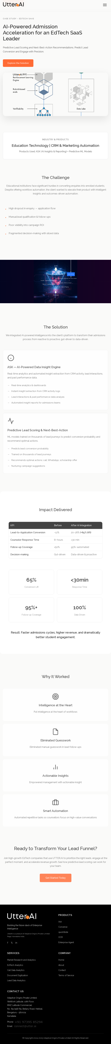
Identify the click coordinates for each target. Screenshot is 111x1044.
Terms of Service (66, 975)
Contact (62, 970)
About (61, 965)
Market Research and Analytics (21, 960)
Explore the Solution (18, 63)
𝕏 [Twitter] (12, 942)
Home (61, 960)
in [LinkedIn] (16, 942)
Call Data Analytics (15, 970)
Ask (60, 922)
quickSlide (63, 932)
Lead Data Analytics (16, 980)
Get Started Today (56, 879)
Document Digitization (17, 975)
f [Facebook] (7, 942)
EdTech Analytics (15, 965)
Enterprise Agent (66, 942)
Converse (62, 927)
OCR (60, 937)
